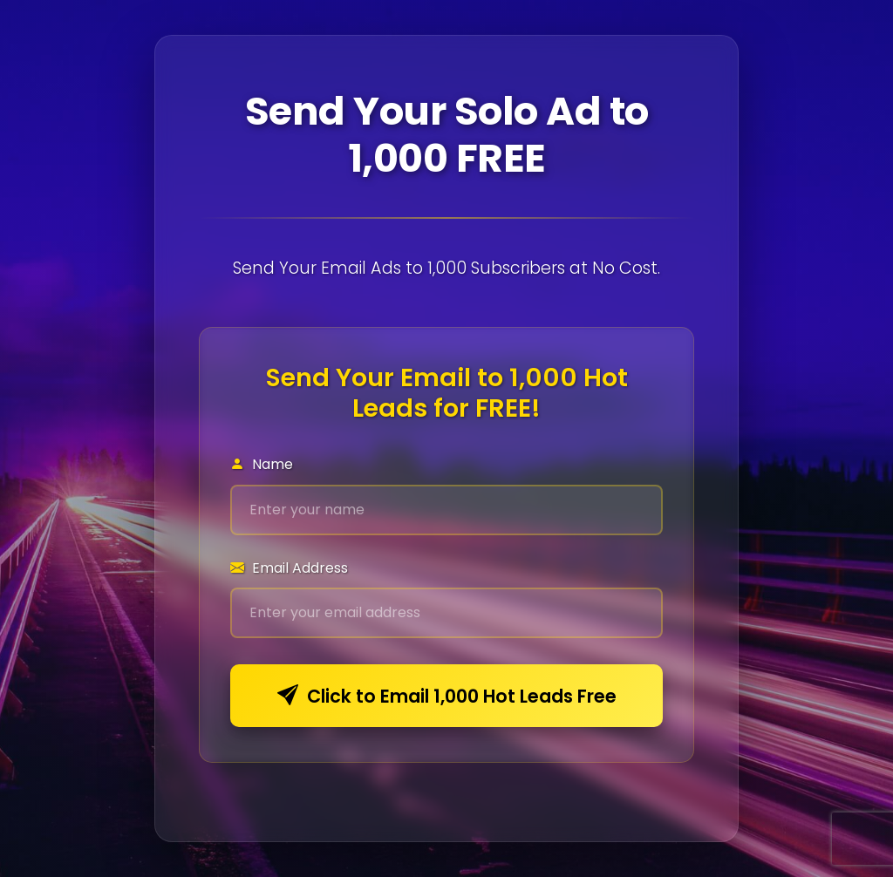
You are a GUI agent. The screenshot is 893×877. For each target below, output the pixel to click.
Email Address (289, 568)
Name (261, 464)
